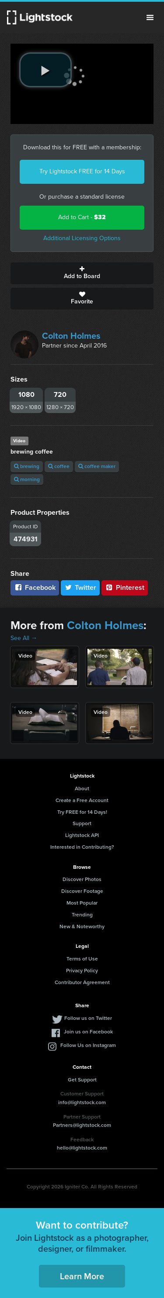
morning (27, 479)
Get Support (82, 1080)
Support (82, 823)
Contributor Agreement (82, 982)
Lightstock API (82, 835)
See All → (23, 638)
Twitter (80, 587)
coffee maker (96, 466)
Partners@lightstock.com (82, 1125)
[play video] (45, 69)
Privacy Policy (82, 970)
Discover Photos (82, 879)
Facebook (35, 587)
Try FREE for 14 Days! (82, 812)
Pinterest (124, 587)
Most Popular (82, 903)
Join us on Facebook (88, 1032)
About (82, 788)
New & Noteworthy (82, 926)
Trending (82, 915)
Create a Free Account (82, 800)
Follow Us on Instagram (88, 1045)
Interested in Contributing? (82, 847)
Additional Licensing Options (82, 238)
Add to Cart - (82, 217)
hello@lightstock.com (82, 1148)
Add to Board (82, 273)
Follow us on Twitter (88, 1018)
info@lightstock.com (82, 1102)
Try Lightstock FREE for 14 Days (82, 171)
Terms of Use (82, 959)
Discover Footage (82, 891)
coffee (59, 466)
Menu (150, 17)
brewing (26, 466)
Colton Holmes (71, 335)
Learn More (82, 1276)
